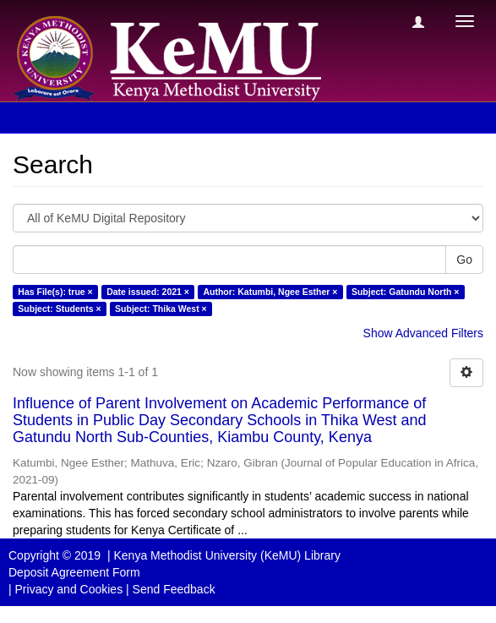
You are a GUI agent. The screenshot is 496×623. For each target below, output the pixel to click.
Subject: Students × (59, 308)
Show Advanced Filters (423, 333)
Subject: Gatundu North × (405, 292)
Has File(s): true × (55, 292)
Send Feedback (174, 589)
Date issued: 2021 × (147, 292)
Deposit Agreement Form (74, 572)
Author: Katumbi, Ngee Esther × (270, 292)
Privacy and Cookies (69, 589)
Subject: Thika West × (161, 308)
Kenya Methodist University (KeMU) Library (226, 555)
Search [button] (49, 117)
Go (464, 259)
